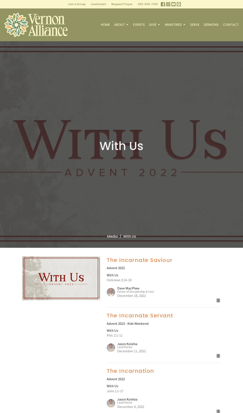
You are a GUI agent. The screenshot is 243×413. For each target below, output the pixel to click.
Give (155, 24)
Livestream (98, 4)
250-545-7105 (148, 4)
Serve (194, 24)
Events (139, 24)
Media (112, 236)
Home (105, 24)
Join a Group (77, 4)
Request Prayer (121, 4)
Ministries (175, 24)
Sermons (211, 24)
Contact (231, 24)
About (121, 24)
